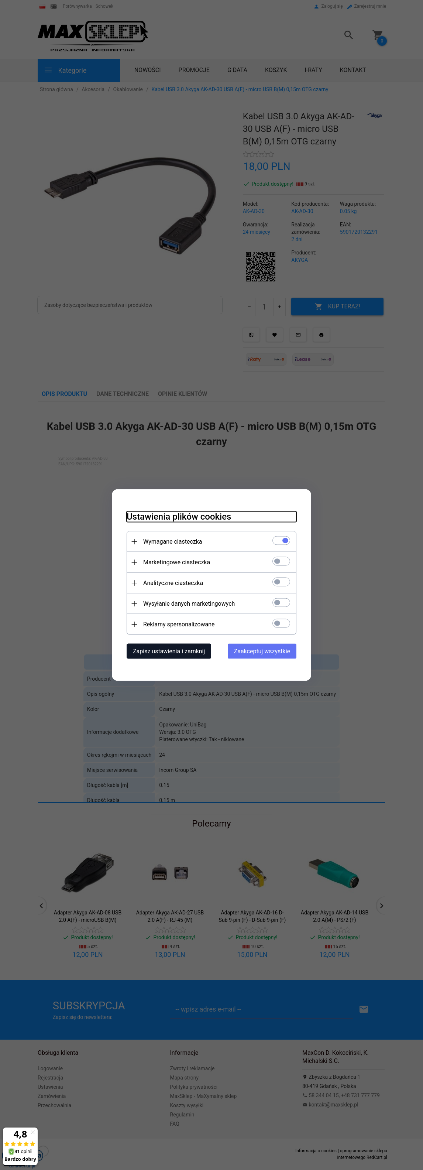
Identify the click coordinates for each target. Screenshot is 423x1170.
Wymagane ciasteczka (172, 541)
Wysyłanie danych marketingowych (189, 603)
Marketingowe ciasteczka (176, 562)
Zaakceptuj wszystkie (262, 651)
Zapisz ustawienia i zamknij (169, 651)
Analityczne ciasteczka (173, 582)
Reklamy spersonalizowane (178, 624)
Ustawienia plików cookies (179, 517)
